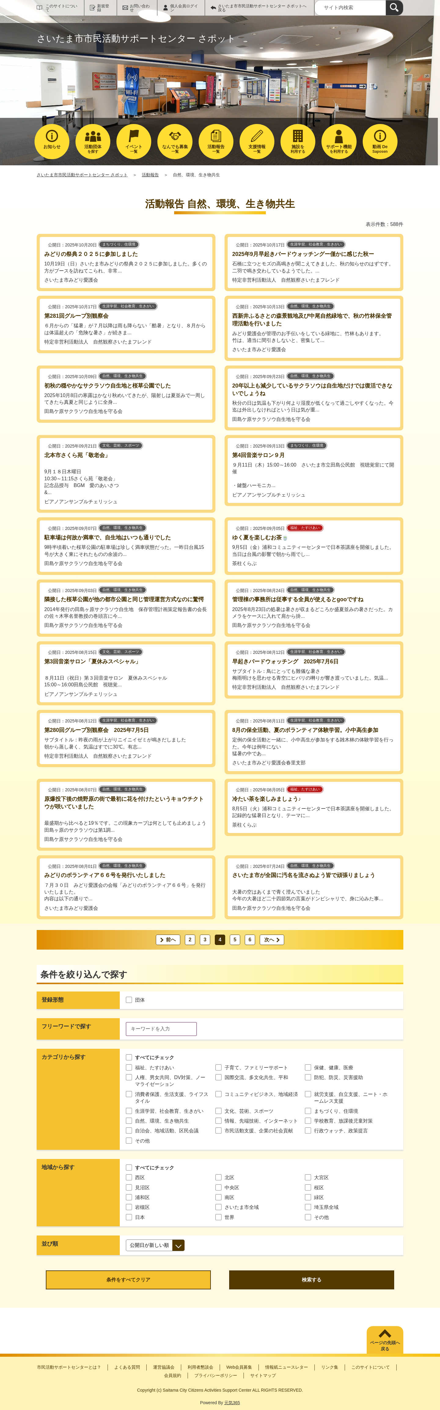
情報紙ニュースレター (286, 1367)
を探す (93, 149)
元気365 (232, 1402)
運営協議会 (163, 1367)
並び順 (50, 1244)
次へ (269, 939)
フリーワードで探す (66, 1026)
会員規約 (172, 1375)
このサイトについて (61, 8)
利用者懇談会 (200, 1367)
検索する (311, 1279)
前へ (171, 939)
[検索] (394, 8)
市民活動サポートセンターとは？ (69, 1367)
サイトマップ (263, 1375)
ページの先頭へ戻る (385, 1345)
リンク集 (329, 1367)
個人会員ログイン (184, 8)
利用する (298, 149)
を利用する (339, 149)
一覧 (134, 149)
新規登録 (103, 8)
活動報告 (150, 174)
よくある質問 (127, 1367)
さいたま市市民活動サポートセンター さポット (82, 174)
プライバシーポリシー (215, 1375)
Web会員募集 (239, 1367)
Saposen (380, 149)
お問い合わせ (140, 8)
